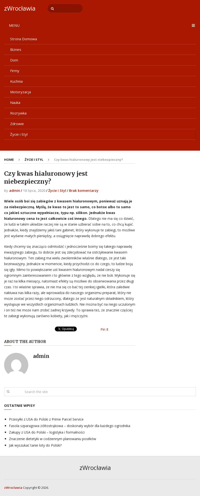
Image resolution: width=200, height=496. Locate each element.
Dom (14, 60)
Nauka (15, 102)
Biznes (15, 49)
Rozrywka (18, 113)
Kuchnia (16, 81)
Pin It (104, 329)
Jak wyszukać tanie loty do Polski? (35, 445)
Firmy (14, 70)
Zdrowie (17, 123)
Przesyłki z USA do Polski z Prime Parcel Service (46, 419)
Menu (14, 25)
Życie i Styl (19, 134)
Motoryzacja (20, 91)
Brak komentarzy (84, 190)
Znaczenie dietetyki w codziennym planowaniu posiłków (52, 438)
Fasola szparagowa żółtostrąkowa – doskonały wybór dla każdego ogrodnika (69, 425)
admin (14, 190)
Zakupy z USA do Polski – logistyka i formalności (47, 432)
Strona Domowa (23, 38)
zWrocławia (20, 8)
